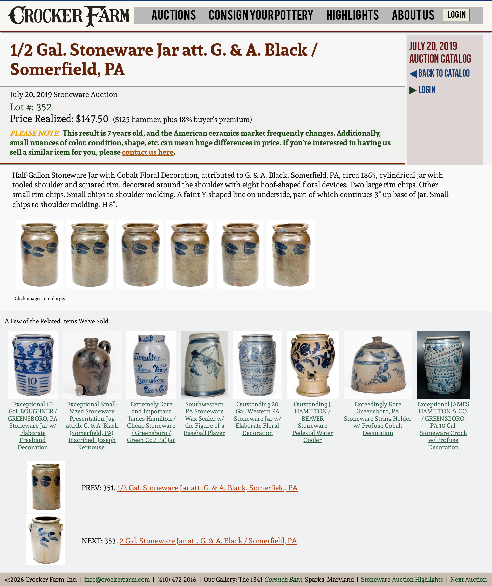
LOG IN (457, 14)
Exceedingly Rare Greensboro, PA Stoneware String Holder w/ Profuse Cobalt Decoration (378, 418)
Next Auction (468, 579)
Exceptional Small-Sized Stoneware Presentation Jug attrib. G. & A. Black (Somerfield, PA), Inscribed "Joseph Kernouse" (92, 425)
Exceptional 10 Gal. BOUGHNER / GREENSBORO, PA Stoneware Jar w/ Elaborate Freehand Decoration (32, 425)
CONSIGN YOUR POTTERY (261, 14)
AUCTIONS (173, 14)
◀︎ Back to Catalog (439, 73)
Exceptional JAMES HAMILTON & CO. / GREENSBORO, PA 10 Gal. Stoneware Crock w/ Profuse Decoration (443, 425)
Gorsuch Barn (283, 579)
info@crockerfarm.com (117, 579)
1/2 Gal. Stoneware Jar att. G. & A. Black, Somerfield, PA (207, 487)
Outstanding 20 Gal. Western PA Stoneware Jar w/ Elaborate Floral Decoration (257, 418)
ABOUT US (413, 14)
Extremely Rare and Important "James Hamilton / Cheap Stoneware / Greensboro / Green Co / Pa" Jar (151, 422)
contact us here (148, 152)
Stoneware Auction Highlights (402, 579)
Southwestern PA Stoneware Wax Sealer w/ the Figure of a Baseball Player (204, 418)
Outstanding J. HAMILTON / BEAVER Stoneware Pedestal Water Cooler (312, 422)
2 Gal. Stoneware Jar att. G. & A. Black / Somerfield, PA (208, 540)
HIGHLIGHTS (353, 14)
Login (426, 89)
